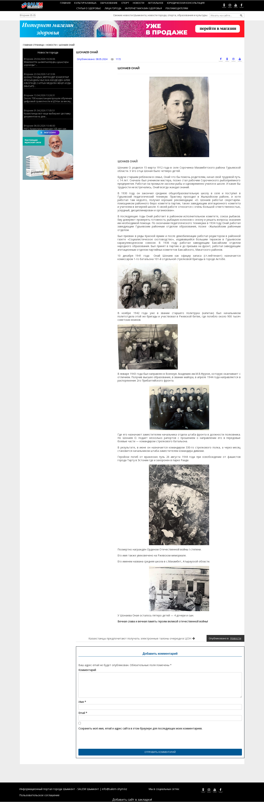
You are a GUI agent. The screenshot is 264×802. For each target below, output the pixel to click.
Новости (138, 2)
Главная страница (33, 44)
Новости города (47, 52)
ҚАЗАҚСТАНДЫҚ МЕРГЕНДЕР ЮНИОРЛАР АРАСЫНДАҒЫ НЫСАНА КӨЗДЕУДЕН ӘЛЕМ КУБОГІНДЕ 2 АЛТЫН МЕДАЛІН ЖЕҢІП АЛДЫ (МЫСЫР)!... (47, 82)
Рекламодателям (177, 8)
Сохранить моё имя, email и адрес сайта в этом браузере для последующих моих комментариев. (140, 728)
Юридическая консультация (186, 2)
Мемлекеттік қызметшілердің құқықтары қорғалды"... (46, 63)
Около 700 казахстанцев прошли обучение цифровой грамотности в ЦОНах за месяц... (48, 100)
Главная (65, 2)
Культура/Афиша (85, 2)
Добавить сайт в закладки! (132, 800)
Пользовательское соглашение (39, 795)
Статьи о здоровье (88, 8)
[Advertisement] (132, 773)
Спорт (125, 2)
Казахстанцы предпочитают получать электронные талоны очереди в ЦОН (139, 638)
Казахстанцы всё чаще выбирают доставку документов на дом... (47, 115)
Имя (82, 702)
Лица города (113, 8)
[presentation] (106, 738)
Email (82, 713)
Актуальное (155, 2)
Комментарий (87, 670)
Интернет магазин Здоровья (143, 8)
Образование (108, 2)
